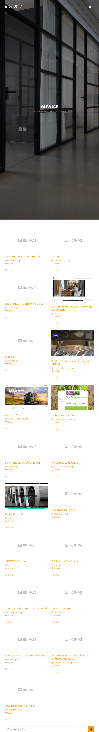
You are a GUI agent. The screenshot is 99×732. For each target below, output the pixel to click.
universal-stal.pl (14, 710)
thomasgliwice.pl (15, 612)
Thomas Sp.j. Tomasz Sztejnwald (26, 608)
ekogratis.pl (12, 307)
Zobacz (9, 270)
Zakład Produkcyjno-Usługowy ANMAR (71, 362)
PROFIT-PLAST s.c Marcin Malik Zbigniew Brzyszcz (70, 657)
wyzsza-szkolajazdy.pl (64, 466)
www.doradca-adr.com (18, 419)
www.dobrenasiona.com (65, 419)
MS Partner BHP (61, 608)
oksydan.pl (12, 565)
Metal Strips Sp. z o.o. (18, 514)
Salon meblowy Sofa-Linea (22, 462)
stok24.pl (58, 565)
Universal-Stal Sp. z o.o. (20, 706)
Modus (55, 256)
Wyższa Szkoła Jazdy (64, 462)
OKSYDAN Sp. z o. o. (63, 510)
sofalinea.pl (12, 466)
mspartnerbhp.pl (61, 612)
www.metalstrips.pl (15, 518)
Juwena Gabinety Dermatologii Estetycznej (71, 308)
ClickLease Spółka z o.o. (66, 561)
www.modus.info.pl (62, 260)
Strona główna (40, 111)
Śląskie (53, 111)
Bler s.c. (10, 357)
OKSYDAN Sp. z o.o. (17, 561)
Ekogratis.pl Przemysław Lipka (24, 304)
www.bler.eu (12, 361)
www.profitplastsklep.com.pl (66, 662)
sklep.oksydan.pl (61, 514)
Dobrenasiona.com (64, 415)
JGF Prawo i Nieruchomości (22, 256)
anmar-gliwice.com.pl (64, 368)
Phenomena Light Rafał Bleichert (26, 655)
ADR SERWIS (12, 415)
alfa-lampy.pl (13, 659)
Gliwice (62, 111)
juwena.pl (58, 313)
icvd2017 (13, 7)
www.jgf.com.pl (14, 260)
